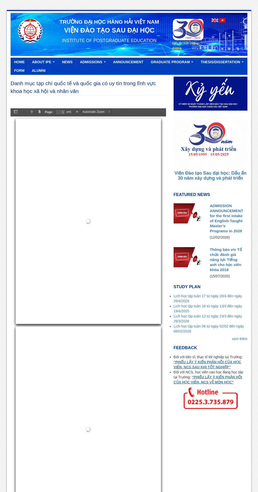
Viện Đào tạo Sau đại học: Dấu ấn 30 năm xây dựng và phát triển (210, 57)
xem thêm (239, 220)
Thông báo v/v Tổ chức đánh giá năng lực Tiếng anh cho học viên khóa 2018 (226, 141)
